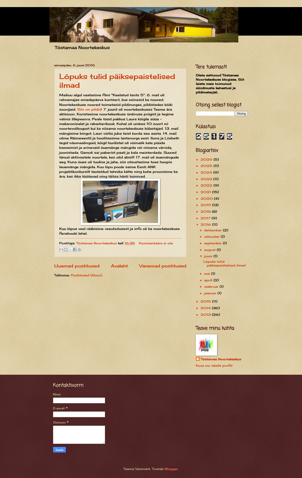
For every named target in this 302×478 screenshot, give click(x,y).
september (213, 243)
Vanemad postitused (162, 265)
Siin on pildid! (89, 109)
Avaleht (119, 265)
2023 (207, 179)
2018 (206, 211)
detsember (213, 230)
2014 (206, 308)
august (210, 250)
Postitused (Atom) (86, 275)
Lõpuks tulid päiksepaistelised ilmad (224, 263)
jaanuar (211, 293)
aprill (209, 280)
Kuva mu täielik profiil (214, 365)
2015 (206, 301)
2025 (207, 166)
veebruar (212, 286)
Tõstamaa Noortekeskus (221, 359)
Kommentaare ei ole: (156, 243)
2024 (207, 172)
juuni (209, 256)
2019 (206, 205)
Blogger (171, 469)
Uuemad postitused (77, 265)
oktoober (212, 236)
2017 (206, 218)
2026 (207, 159)
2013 (206, 314)
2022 (207, 185)
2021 (206, 192)
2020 (207, 198)
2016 (206, 224)
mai (207, 273)
